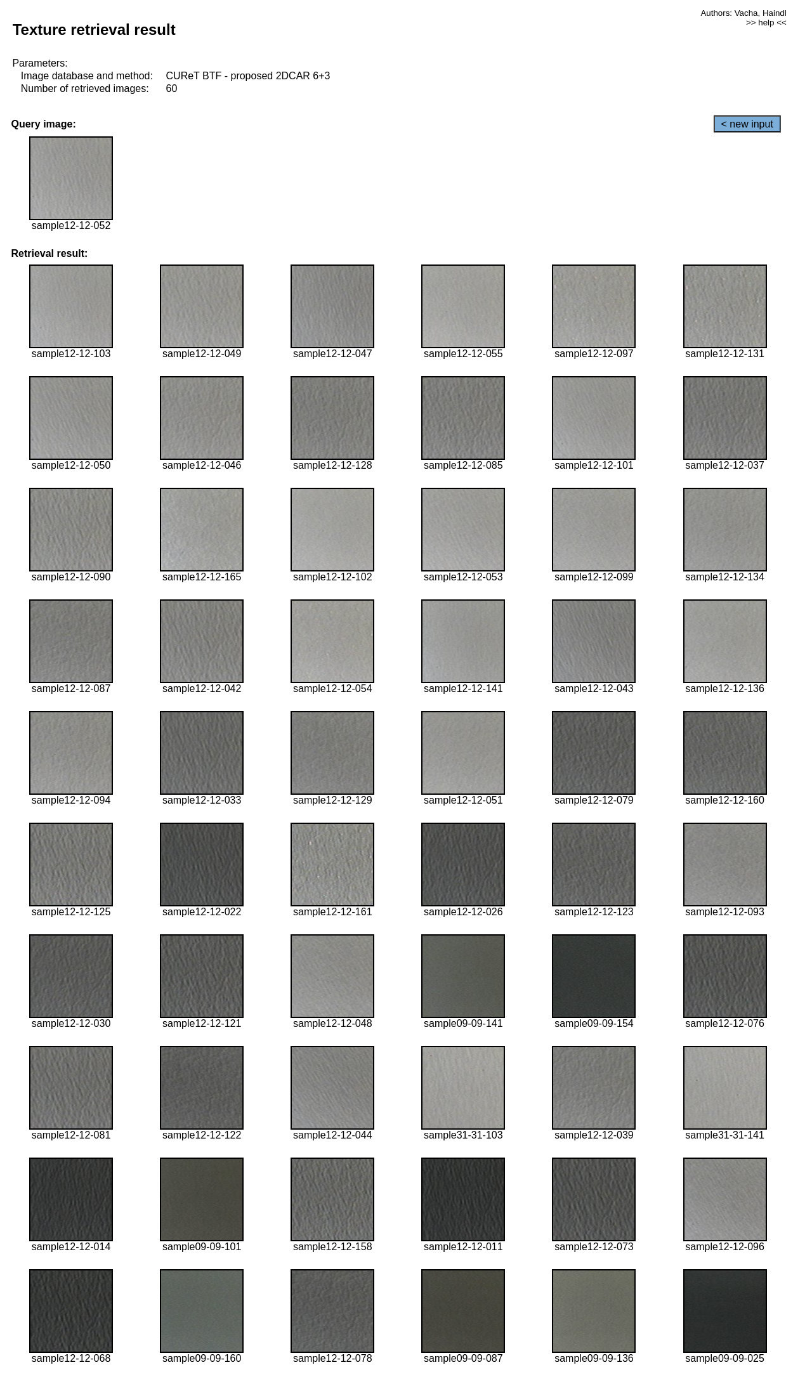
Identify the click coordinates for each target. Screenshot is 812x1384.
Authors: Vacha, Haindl (743, 13)
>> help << (766, 22)
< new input (747, 124)
